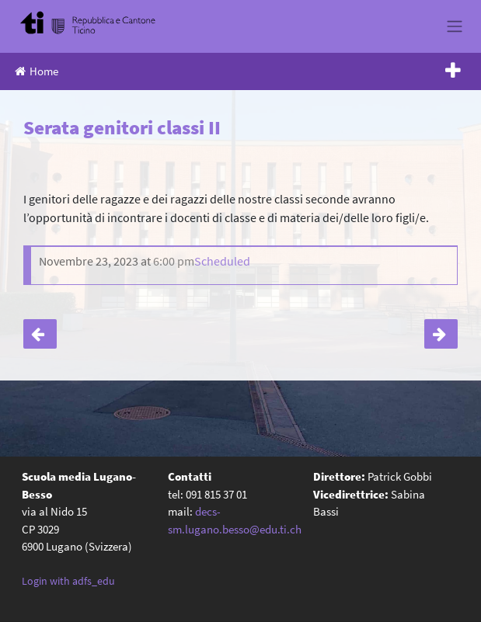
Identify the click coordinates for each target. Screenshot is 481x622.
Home (36, 71)
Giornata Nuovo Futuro (40, 334)
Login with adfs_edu (68, 581)
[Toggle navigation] (454, 26)
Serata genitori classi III (441, 334)
